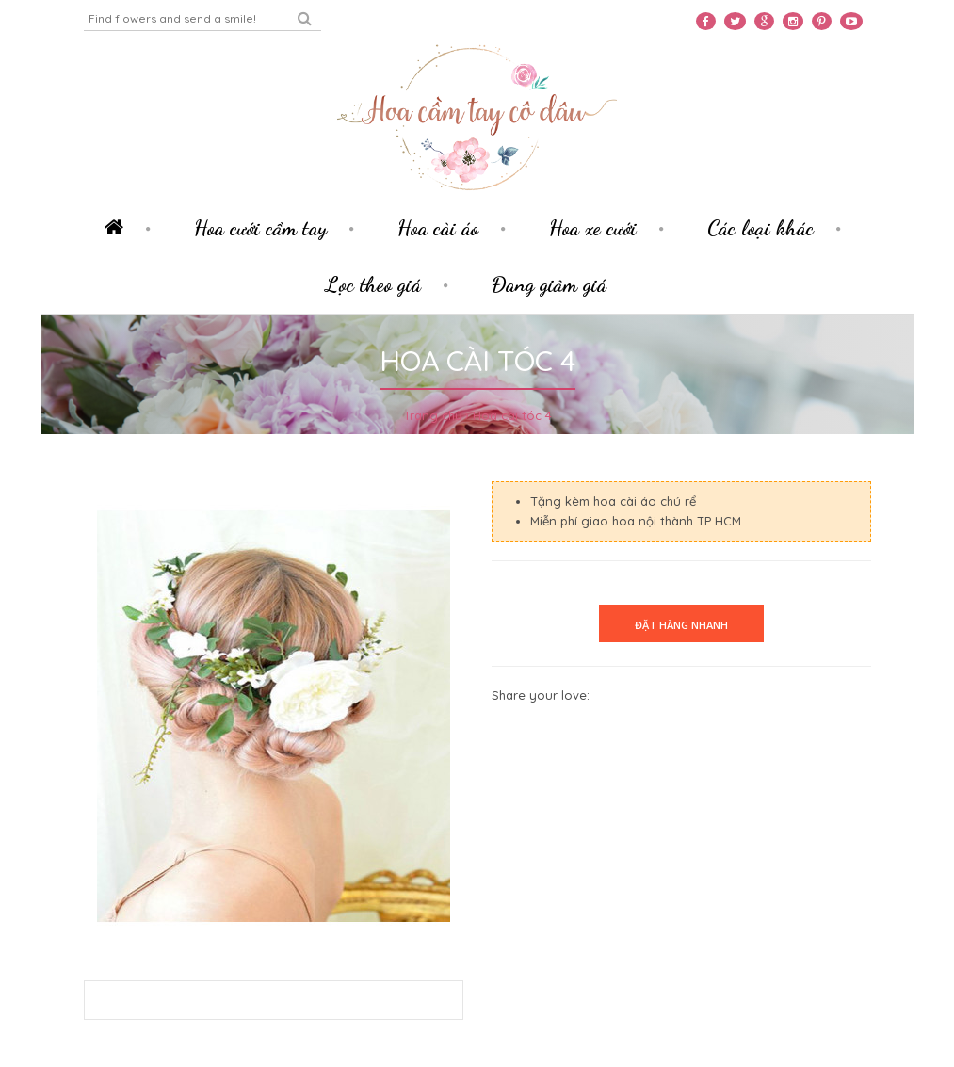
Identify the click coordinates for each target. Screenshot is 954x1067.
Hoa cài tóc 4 (512, 415)
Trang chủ (432, 415)
